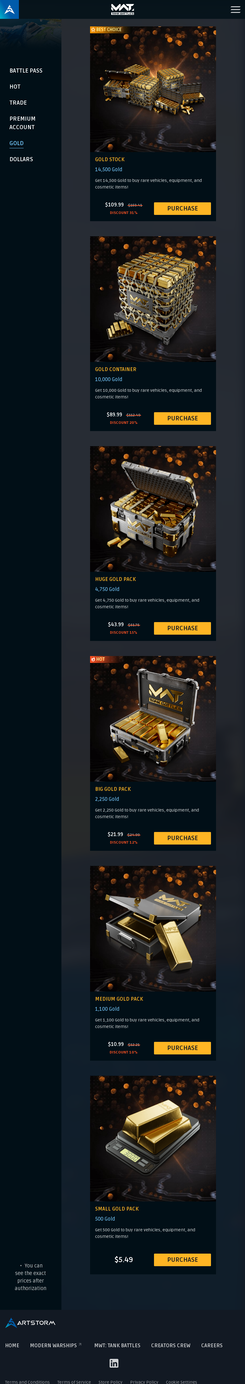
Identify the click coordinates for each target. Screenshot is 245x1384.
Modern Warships (56, 1345)
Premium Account (22, 123)
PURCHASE (182, 208)
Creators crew (171, 1346)
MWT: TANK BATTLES (117, 1346)
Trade (18, 102)
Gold (16, 143)
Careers (212, 1346)
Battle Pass (26, 70)
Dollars (21, 159)
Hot (14, 86)
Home (12, 1346)
